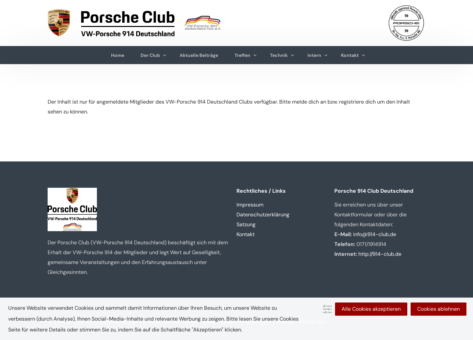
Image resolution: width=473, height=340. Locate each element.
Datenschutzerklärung (262, 214)
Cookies (289, 318)
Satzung (246, 224)
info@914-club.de (374, 234)
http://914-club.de (379, 254)
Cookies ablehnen (438, 308)
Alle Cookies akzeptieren (371, 308)
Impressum (249, 204)
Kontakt (245, 234)
